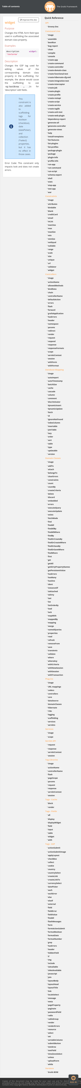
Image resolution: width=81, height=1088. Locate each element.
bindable (52, 207)
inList (50, 221)
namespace (53, 324)
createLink (53, 876)
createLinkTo (54, 879)
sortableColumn (55, 1040)
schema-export (55, 175)
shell (50, 178)
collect (51, 862)
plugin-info (53, 157)
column (51, 395)
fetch (50, 412)
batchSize (52, 384)
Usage (51, 35)
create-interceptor (56, 84)
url (49, 263)
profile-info (53, 161)
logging (51, 714)
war (50, 192)
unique (51, 259)
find (50, 521)
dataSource (53, 700)
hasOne (51, 581)
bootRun (52, 42)
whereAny (52, 661)
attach (51, 469)
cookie (51, 865)
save (50, 647)
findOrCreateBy (55, 539)
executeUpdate (55, 511)
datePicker (53, 886)
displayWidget (54, 822)
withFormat (53, 365)
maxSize (52, 232)
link (50, 991)
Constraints (51, 196)
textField (52, 1050)
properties (53, 633)
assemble (52, 39)
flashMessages (54, 921)
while (50, 1064)
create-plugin (54, 91)
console (51, 56)
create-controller (56, 67)
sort (50, 440)
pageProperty (54, 1005)
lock (50, 612)
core (50, 697)
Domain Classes (53, 458)
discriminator (54, 402)
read (50, 636)
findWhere (53, 553)
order (50, 436)
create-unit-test (55, 112)
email (50, 218)
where (51, 657)
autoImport (53, 377)
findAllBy (52, 528)
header (51, 320)
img (49, 959)
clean (50, 49)
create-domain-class (57, 70)
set (49, 1036)
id (49, 416)
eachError (52, 893)
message (52, 998)
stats (50, 181)
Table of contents (11, 6)
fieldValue (52, 914)
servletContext (55, 355)
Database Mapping (54, 369)
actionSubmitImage (57, 852)
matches (52, 225)
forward (51, 310)
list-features (53, 140)
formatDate (53, 935)
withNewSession (55, 668)
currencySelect (55, 883)
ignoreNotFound (55, 419)
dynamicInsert (54, 405)
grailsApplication (56, 313)
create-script (54, 101)
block (50, 803)
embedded (53, 500)
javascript (52, 973)
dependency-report (57, 119)
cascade (51, 391)
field (50, 826)
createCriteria (54, 490)
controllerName (55, 296)
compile (51, 53)
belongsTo (52, 473)
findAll (51, 525)
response (52, 344)
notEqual (52, 242)
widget (51, 270)
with (50, 840)
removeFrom (54, 643)
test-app (52, 188)
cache (50, 388)
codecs (51, 690)
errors (51, 303)
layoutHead (53, 984)
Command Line (52, 31)
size (50, 256)
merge (51, 626)
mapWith (52, 615)
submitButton (54, 1043)
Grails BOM (53, 1072)
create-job (52, 87)
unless (51, 1057)
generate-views (55, 129)
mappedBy (53, 619)
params (51, 327)
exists (50, 514)
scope (50, 351)
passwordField (54, 1012)
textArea (52, 1047)
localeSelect (53, 994)
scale (50, 253)
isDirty (51, 594)
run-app (51, 164)
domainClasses (55, 704)
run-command (54, 167)
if (48, 956)
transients (53, 650)
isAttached (53, 591)
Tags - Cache (51, 799)
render (51, 334)
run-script (52, 171)
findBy (51, 535)
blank (50, 211)
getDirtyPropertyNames (59, 567)
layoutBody (53, 980)
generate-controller (57, 126)
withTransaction (55, 675)
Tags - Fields (51, 811)
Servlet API (50, 740)
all (49, 815)
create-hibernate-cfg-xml (59, 77)
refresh (51, 640)
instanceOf (53, 588)
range (50, 249)
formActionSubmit (56, 928)
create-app (53, 60)
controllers (53, 693)
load (50, 608)
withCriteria (53, 664)
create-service (54, 105)
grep (50, 942)
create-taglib (54, 108)
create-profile (54, 94)
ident (50, 584)
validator (52, 266)
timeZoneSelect (55, 1054)
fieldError (52, 911)
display (51, 819)
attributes (52, 204)
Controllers (50, 274)
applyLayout (53, 855)
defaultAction (54, 299)
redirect (51, 330)
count (50, 483)
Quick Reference (54, 17)
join (50, 977)
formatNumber (55, 939)
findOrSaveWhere (56, 549)
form (50, 925)
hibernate (52, 707)
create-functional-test (58, 73)
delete (51, 494)
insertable (52, 426)
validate (51, 654)
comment (52, 398)
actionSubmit (54, 847)
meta (50, 1001)
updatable (52, 450)
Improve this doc (28, 20)
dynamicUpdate (55, 408)
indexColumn (54, 422)
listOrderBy (53, 605)
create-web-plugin (56, 115)
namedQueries (55, 629)
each (50, 890)
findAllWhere (54, 532)
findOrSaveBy (54, 546)
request (51, 337)
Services (49, 729)
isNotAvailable (54, 970)
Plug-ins (49, 678)
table (50, 443)
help (50, 133)
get (49, 560)
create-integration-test (58, 81)
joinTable (52, 429)
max (50, 228)
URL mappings (54, 686)
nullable (51, 246)
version (51, 454)
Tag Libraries (51, 759)
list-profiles (53, 147)
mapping (52, 622)
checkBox (52, 859)
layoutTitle (53, 987)
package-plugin (55, 150)
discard (51, 497)
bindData (52, 289)
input (50, 829)
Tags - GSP (50, 844)
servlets (51, 725)
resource (52, 1029)
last (49, 598)
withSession (53, 671)
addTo (51, 466)
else (50, 897)
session (51, 358)
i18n (50, 711)
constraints (53, 480)
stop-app (52, 185)
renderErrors (54, 1026)
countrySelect (54, 872)
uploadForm (53, 1060)
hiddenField (53, 953)
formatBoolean (55, 932)
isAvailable (53, 966)
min (50, 235)
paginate (52, 1008)
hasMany (52, 577)
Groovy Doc (53, 26)
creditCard (53, 214)
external (52, 904)
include (51, 963)
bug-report (53, 46)
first (50, 556)
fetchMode (53, 518)
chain (50, 292)
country (51, 869)
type (50, 447)
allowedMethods (55, 285)
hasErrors (52, 317)
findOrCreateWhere (57, 542)
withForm (52, 362)
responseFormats (56, 348)
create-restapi (54, 98)
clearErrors (53, 476)
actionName (53, 282)
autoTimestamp (55, 381)
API (47, 22)
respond (52, 341)
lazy (50, 433)
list (49, 601)
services (51, 721)
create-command (56, 63)
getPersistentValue (56, 570)
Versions (49, 1068)
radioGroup (53, 1019)
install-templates (56, 136)
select (50, 1033)
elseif (50, 900)
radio (50, 1015)
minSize (51, 239)
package (52, 154)
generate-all (53, 122)
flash (50, 306)
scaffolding (53, 718)
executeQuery (54, 507)
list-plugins (53, 143)
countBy (52, 487)
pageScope (53, 778)
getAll (50, 563)
